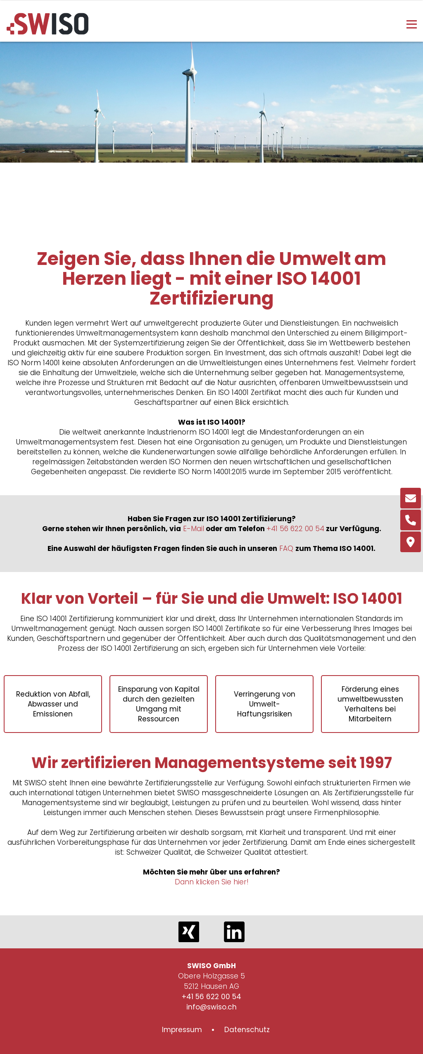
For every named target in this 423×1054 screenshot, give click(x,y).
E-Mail (193, 529)
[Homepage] (47, 32)
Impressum (182, 1030)
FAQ (286, 548)
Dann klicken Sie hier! (212, 882)
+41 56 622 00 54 (295, 529)
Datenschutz (247, 1030)
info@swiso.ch (211, 1007)
